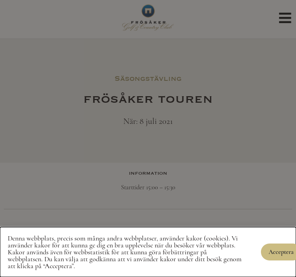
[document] (148, 138)
